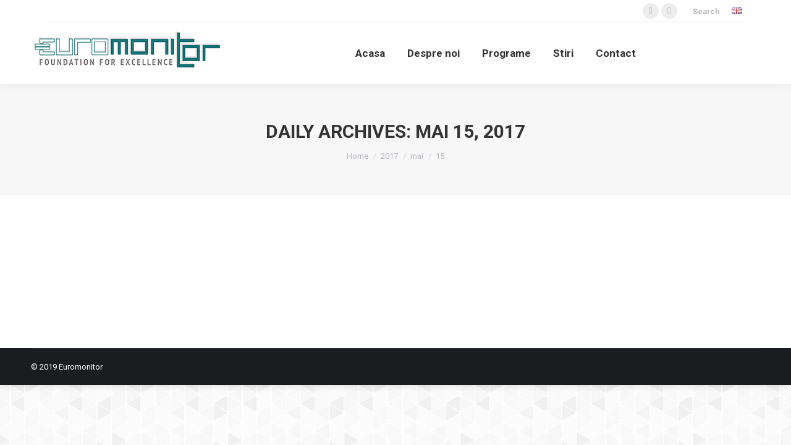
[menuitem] (370, 53)
